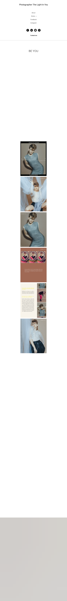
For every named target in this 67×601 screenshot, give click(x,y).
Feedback (33, 19)
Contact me (33, 35)
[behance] (31, 30)
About (33, 13)
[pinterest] (39, 30)
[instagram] (35, 30)
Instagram (33, 23)
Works (33, 16)
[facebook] (27, 30)
